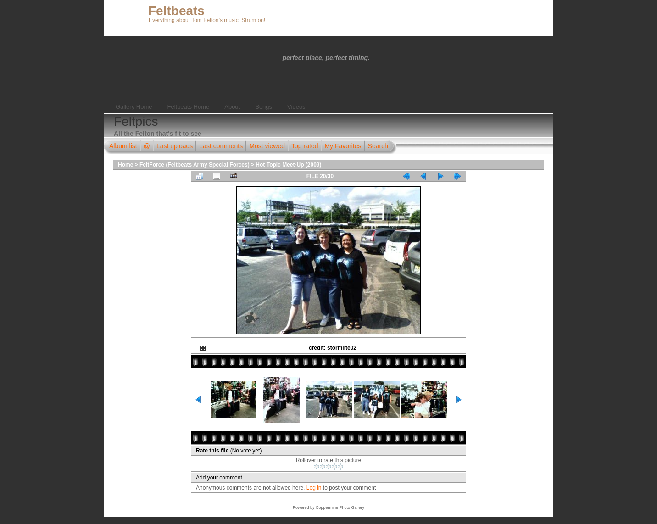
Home (125, 165)
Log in (314, 488)
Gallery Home (134, 106)
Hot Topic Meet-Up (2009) (288, 165)
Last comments (221, 146)
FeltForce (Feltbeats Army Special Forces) (194, 165)
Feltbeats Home (188, 106)
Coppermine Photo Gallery (340, 507)
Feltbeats (176, 11)
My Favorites (342, 146)
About (232, 106)
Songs (263, 106)
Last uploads (174, 146)
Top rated (304, 146)
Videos (296, 106)
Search (378, 146)
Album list (123, 146)
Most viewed (267, 146)
